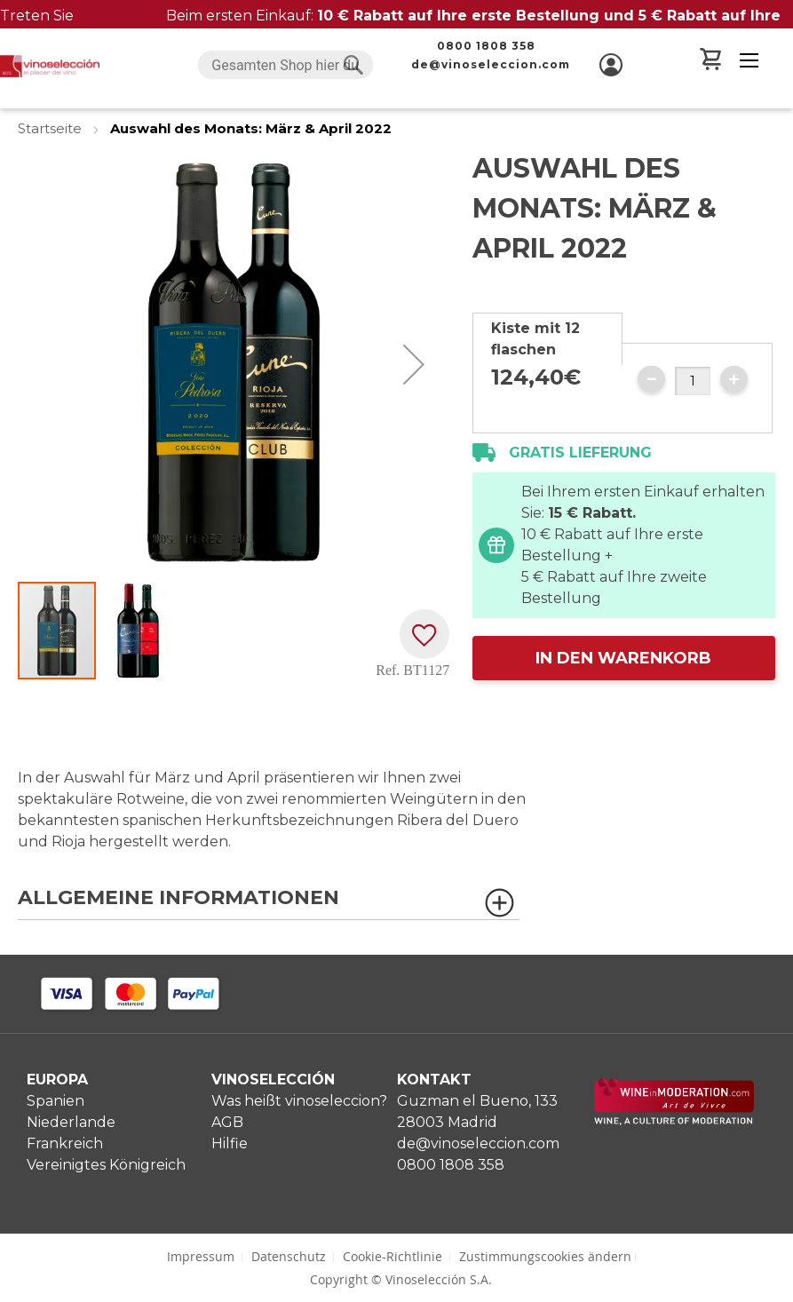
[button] (413, 364)
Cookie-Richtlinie (392, 1256)
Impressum (200, 1256)
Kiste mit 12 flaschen (535, 339)
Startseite (51, 128)
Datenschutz (288, 1256)
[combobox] (285, 65)
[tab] (547, 339)
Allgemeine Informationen (178, 898)
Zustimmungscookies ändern (545, 1256)
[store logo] (49, 66)
